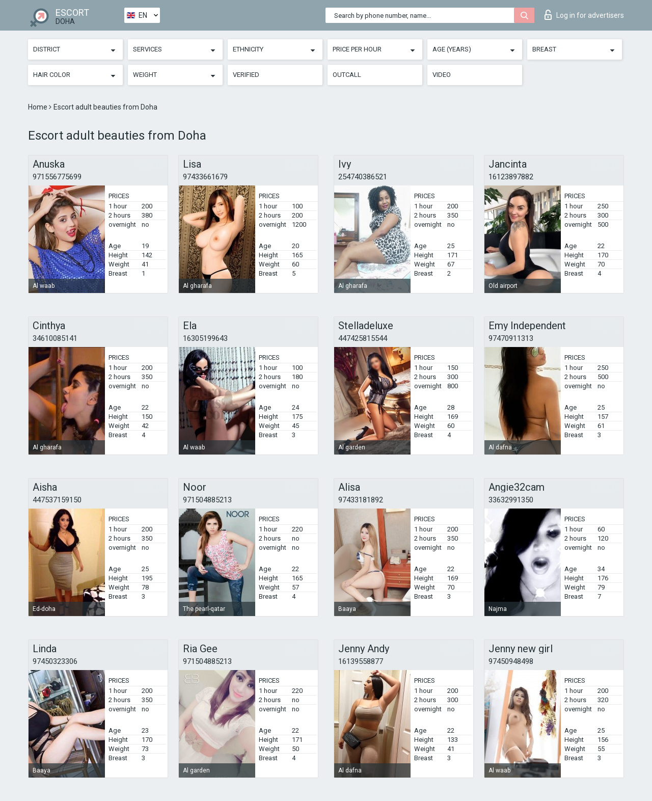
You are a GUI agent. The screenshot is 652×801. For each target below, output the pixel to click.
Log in (584, 14)
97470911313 (510, 338)
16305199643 (205, 338)
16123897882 (510, 176)
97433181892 (360, 499)
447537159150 (57, 499)
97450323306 (55, 661)
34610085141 (55, 338)
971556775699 (57, 176)
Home (38, 107)
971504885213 (207, 499)
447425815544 (362, 338)
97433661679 (205, 176)
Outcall (347, 74)
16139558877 (360, 661)
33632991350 (510, 499)
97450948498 (510, 661)
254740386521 (362, 176)
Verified (246, 74)
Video (441, 74)
